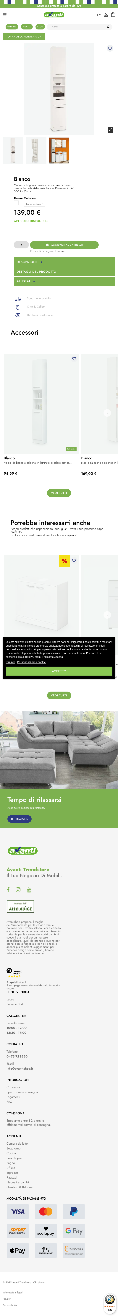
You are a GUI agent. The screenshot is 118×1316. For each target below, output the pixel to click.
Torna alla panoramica (24, 36)
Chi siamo (13, 1087)
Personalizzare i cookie (31, 662)
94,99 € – (12, 473)
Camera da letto (17, 1143)
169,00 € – (90, 473)
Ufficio (11, 1167)
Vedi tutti (59, 493)
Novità (27, 26)
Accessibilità (10, 1305)
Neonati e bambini (19, 1182)
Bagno (11, 1163)
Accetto (59, 671)
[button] (107, 413)
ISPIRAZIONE (19, 819)
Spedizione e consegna (22, 1092)
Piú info (10, 662)
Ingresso (12, 1172)
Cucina (11, 1153)
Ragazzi (12, 1177)
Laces (10, 999)
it (98, 14)
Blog (40, 26)
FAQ (9, 1101)
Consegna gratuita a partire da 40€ (59, 6)
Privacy (7, 1298)
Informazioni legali (13, 1292)
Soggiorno (13, 1148)
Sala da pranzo (16, 1158)
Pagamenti (13, 1097)
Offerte (11, 26)
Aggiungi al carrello (64, 245)
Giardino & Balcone (20, 1187)
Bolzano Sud (15, 1004)
